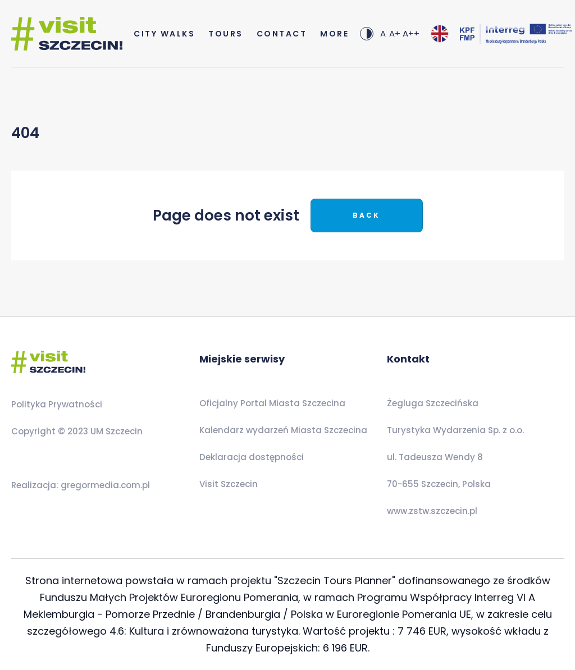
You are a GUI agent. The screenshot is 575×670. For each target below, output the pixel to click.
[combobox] (440, 34)
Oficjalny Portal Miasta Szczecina (272, 403)
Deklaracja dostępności (251, 457)
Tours (225, 33)
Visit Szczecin (228, 484)
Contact (282, 33)
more (334, 33)
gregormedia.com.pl (104, 485)
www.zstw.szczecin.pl (432, 511)
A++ (411, 33)
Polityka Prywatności (56, 404)
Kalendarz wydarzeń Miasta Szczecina (283, 430)
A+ (394, 33)
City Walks (164, 33)
